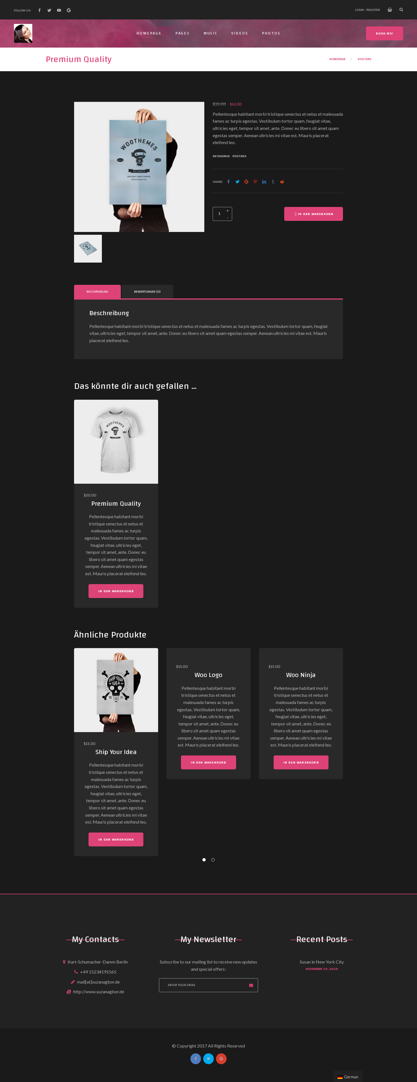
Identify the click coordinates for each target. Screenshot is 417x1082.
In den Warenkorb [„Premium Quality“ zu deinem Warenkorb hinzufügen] (116, 591)
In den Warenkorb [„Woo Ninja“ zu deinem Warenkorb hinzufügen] (301, 762)
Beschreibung (97, 291)
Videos (239, 33)
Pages (182, 33)
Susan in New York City (322, 961)
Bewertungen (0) (147, 291)
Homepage (148, 33)
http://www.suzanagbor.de (98, 991)
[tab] (97, 291)
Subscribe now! (251, 985)
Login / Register (367, 10)
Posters (364, 59)
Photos (271, 33)
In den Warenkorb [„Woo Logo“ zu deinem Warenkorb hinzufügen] (208, 762)
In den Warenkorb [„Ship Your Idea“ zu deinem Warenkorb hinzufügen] (116, 839)
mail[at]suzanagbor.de (98, 981)
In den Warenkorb (313, 214)
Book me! (384, 33)
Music (210, 33)
